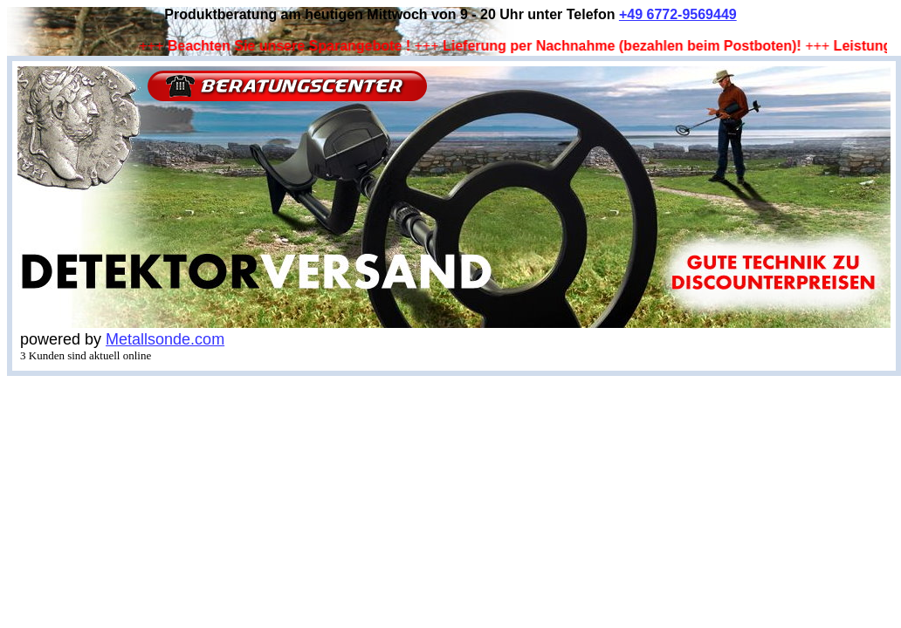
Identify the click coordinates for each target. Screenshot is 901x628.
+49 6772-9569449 (678, 14)
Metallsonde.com (165, 339)
